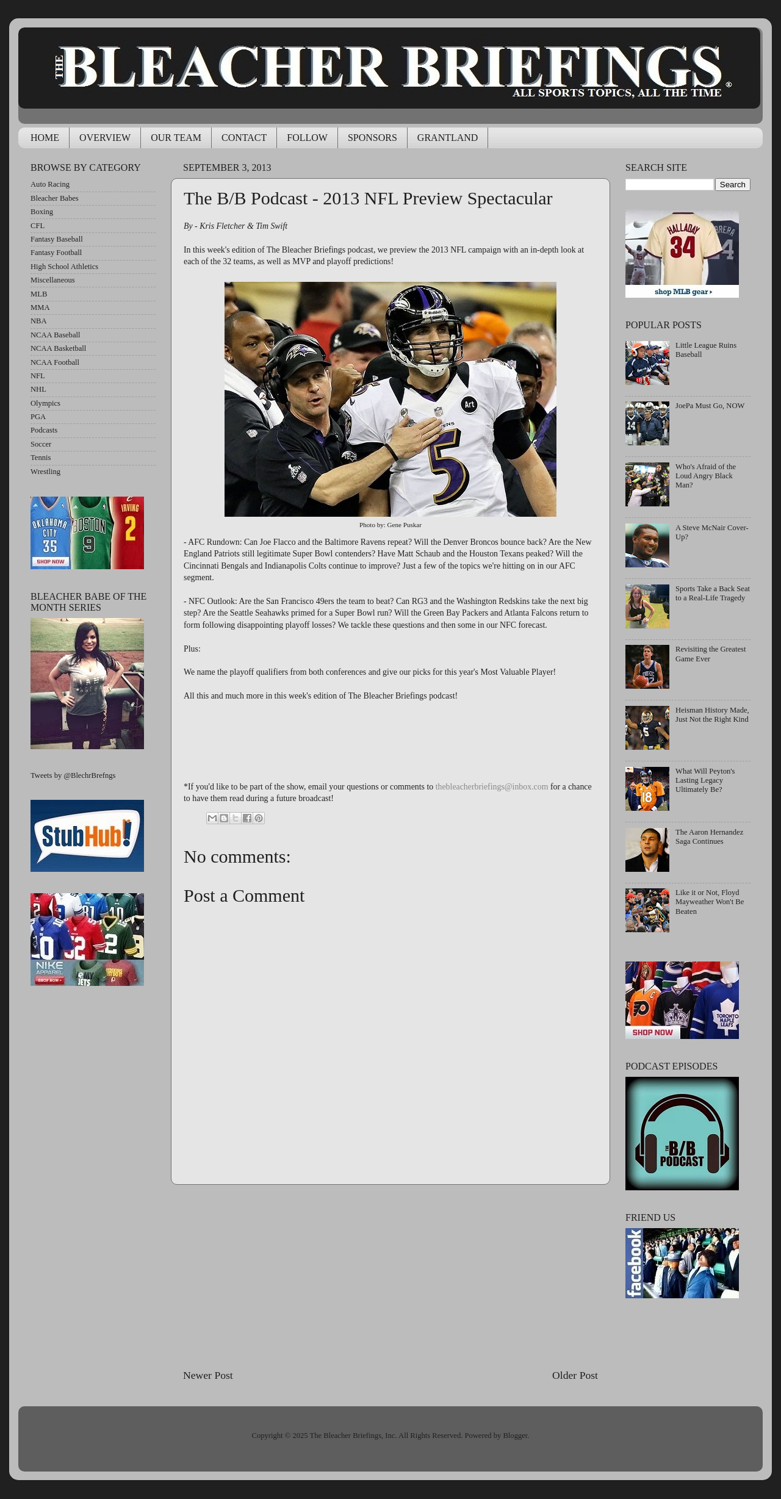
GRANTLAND (447, 137)
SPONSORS (372, 137)
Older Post (575, 1375)
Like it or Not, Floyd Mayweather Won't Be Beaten (709, 901)
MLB (39, 294)
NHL (38, 389)
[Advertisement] (390, 1276)
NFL (38, 376)
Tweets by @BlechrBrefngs (73, 775)
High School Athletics (64, 266)
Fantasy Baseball (57, 239)
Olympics (45, 403)
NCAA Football (55, 362)
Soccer (41, 444)
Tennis (41, 457)
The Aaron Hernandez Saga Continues (709, 837)
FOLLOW (307, 137)
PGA (38, 416)
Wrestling (45, 471)
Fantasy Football (56, 252)
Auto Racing (50, 184)
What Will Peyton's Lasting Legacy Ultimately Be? (705, 780)
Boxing (42, 211)
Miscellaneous (53, 280)
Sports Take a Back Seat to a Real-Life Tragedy (712, 593)
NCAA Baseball (56, 335)
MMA (40, 307)
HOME (45, 137)
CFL (38, 225)
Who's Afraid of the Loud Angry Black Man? (705, 475)
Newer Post (208, 1375)
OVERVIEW (105, 137)
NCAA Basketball (58, 348)
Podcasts (44, 430)
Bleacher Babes (55, 198)
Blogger (515, 1435)
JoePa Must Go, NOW (709, 405)
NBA (39, 321)
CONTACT (244, 137)
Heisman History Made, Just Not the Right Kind (712, 715)
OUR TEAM (176, 137)
